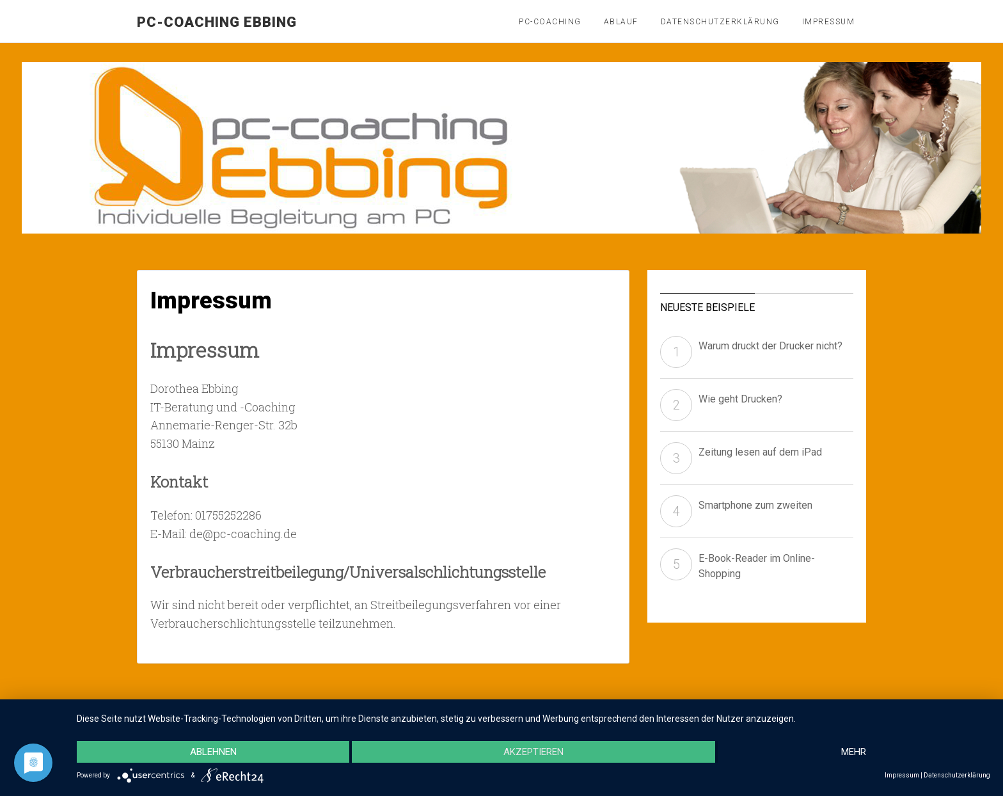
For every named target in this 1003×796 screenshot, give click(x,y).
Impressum (828, 21)
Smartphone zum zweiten (755, 505)
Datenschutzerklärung (720, 21)
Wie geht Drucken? (740, 399)
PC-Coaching (550, 21)
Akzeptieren (533, 752)
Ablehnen (213, 752)
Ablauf (621, 21)
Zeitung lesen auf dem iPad (760, 452)
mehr (853, 752)
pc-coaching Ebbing (217, 22)
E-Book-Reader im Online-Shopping (757, 566)
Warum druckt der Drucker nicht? (770, 346)
